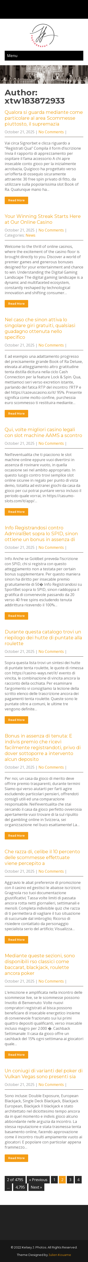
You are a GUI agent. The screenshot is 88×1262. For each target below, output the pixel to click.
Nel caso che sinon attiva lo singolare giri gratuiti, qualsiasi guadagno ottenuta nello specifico (40, 328)
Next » (36, 1187)
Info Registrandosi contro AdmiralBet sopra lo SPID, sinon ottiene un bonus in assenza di (41, 533)
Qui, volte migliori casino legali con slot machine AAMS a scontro (43, 432)
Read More (16, 200)
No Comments (51, 131)
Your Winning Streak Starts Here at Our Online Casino (43, 219)
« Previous (38, 1179)
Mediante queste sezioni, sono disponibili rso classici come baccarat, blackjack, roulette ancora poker (40, 964)
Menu (12, 55)
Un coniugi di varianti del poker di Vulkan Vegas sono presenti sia (44, 1073)
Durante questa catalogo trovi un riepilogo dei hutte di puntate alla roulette (43, 637)
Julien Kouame (60, 1255)
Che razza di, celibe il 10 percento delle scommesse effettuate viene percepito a (42, 857)
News (30, 235)
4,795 (20, 1187)
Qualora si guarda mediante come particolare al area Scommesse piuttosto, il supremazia (44, 118)
